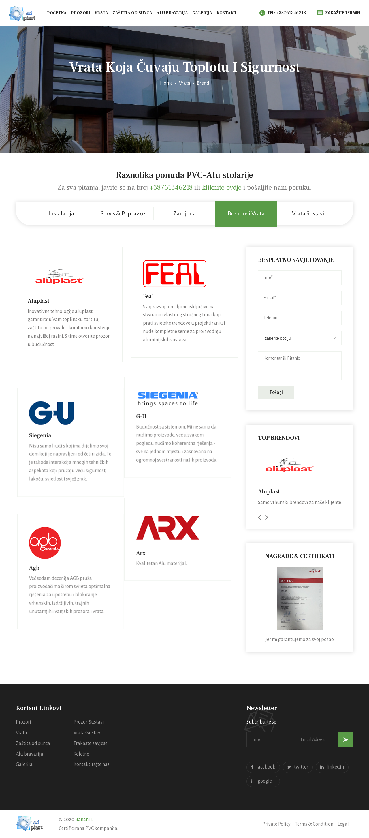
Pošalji (276, 392)
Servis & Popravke (123, 213)
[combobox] (300, 338)
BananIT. (84, 819)
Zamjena (184, 213)
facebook (263, 767)
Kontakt (226, 13)
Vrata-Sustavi (88, 732)
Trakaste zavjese (91, 743)
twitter (297, 767)
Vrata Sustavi (308, 213)
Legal (343, 824)
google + (263, 781)
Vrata (101, 13)
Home (166, 83)
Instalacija (61, 213)
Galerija (202, 13)
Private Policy (276, 824)
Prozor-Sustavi (89, 722)
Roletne (81, 754)
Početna (57, 13)
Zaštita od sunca (132, 13)
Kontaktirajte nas (92, 764)
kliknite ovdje (222, 187)
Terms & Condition (314, 824)
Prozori (80, 13)
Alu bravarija (172, 13)
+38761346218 (282, 13)
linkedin (332, 767)
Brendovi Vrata (246, 213)
